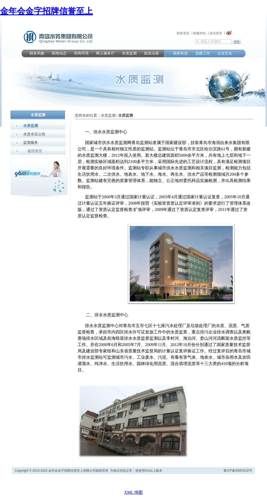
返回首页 (34, 151)
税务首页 (183, 33)
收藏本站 (199, 33)
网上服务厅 (105, 53)
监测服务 (30, 143)
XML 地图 (133, 492)
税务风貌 (37, 53)
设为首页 (215, 33)
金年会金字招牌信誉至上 (46, 11)
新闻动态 (59, 53)
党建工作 (202, 53)
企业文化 (224, 53)
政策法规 (151, 53)
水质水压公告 (34, 134)
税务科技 (180, 53)
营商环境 (81, 53)
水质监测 (129, 53)
